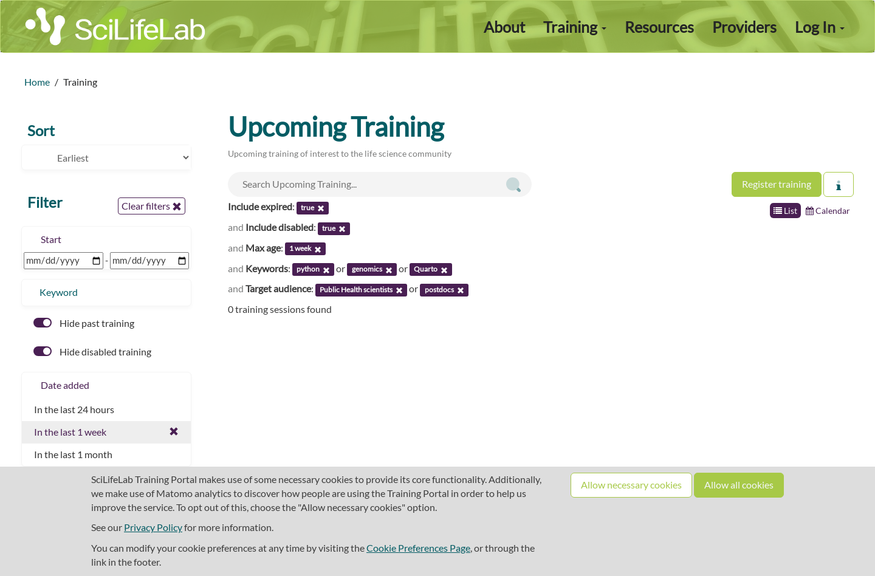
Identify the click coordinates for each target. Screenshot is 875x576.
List (785, 210)
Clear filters (152, 206)
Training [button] (574, 27)
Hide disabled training (92, 351)
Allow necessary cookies (631, 484)
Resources (659, 27)
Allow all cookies (739, 484)
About (504, 27)
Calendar (828, 210)
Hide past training (83, 323)
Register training (776, 184)
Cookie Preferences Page (418, 548)
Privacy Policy (153, 527)
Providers (744, 27)
